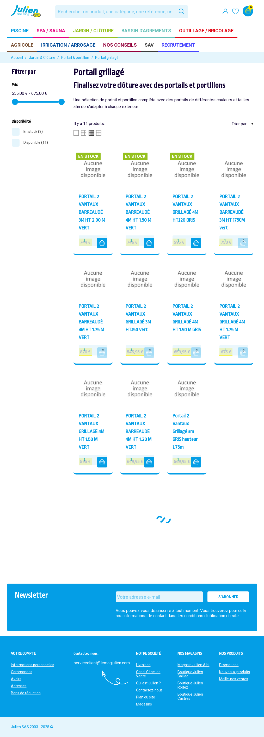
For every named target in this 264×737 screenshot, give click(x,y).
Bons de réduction (26, 693)
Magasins (144, 704)
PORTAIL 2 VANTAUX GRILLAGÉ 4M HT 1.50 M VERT (91, 431)
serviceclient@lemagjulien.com (101, 662)
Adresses (19, 686)
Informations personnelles (32, 665)
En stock (33, 131)
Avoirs (16, 679)
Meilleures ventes (233, 679)
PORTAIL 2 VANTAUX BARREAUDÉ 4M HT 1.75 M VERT (91, 321)
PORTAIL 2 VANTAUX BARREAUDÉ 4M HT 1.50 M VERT (138, 212)
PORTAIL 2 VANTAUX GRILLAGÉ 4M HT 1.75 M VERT (232, 321)
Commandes (21, 672)
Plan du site (145, 697)
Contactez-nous (149, 690)
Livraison (143, 665)
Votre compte (23, 653)
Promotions (228, 665)
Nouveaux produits (234, 672)
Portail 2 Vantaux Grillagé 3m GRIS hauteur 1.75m (185, 431)
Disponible (35, 142)
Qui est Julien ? (148, 683)
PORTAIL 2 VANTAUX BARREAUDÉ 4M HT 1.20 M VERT (138, 431)
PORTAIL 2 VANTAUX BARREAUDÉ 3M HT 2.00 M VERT (92, 212)
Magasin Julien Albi (193, 665)
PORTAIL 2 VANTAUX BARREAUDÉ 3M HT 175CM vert (232, 212)
